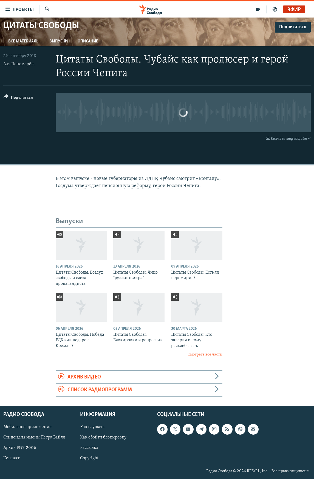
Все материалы (23, 41)
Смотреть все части (205, 354)
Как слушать (92, 427)
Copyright (89, 458)
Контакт (11, 458)
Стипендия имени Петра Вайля (34, 437)
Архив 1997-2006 (19, 448)
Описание (88, 41)
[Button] (18, 98)
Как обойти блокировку (103, 437)
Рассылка (89, 448)
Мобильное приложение (27, 427)
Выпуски (58, 41)
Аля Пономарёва (19, 64)
